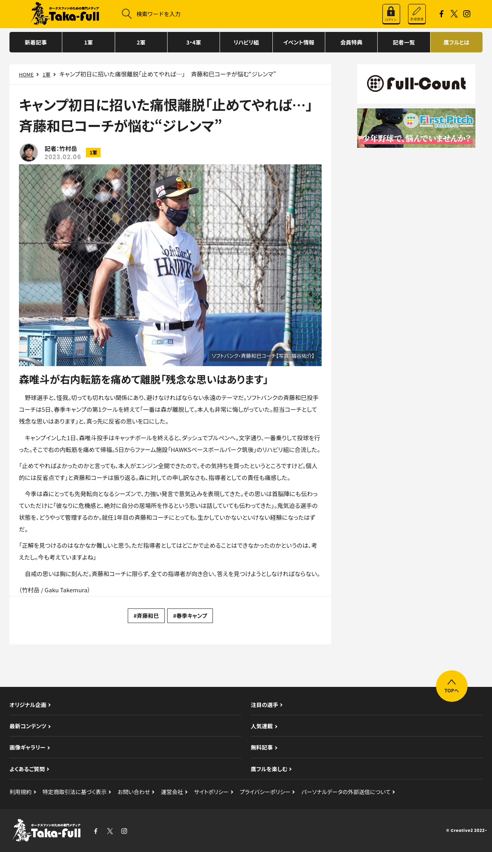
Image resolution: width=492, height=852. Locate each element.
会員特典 (351, 42)
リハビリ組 (246, 42)
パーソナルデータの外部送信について (346, 792)
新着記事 (36, 42)
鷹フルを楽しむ (269, 769)
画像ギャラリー (27, 747)
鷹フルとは (456, 42)
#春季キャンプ (190, 615)
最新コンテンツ (28, 726)
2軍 (141, 42)
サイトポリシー (211, 792)
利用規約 (20, 792)
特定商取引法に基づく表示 (75, 792)
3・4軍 (193, 42)
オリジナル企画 (28, 705)
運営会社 (172, 792)
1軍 (88, 42)
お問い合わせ (133, 792)
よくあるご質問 (27, 769)
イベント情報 (298, 42)
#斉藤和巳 (146, 615)
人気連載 (262, 726)
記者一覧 (404, 42)
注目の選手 (264, 705)
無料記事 (262, 747)
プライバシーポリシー (265, 792)
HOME (26, 74)
